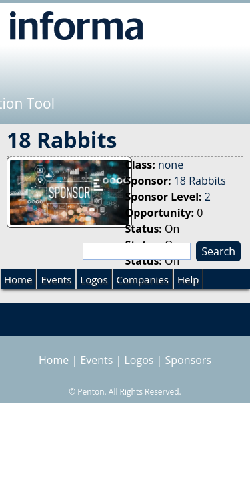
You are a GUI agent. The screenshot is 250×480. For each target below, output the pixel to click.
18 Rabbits (200, 180)
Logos (93, 279)
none (170, 164)
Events (56, 279)
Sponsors (188, 360)
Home (18, 279)
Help (188, 279)
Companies (143, 279)
